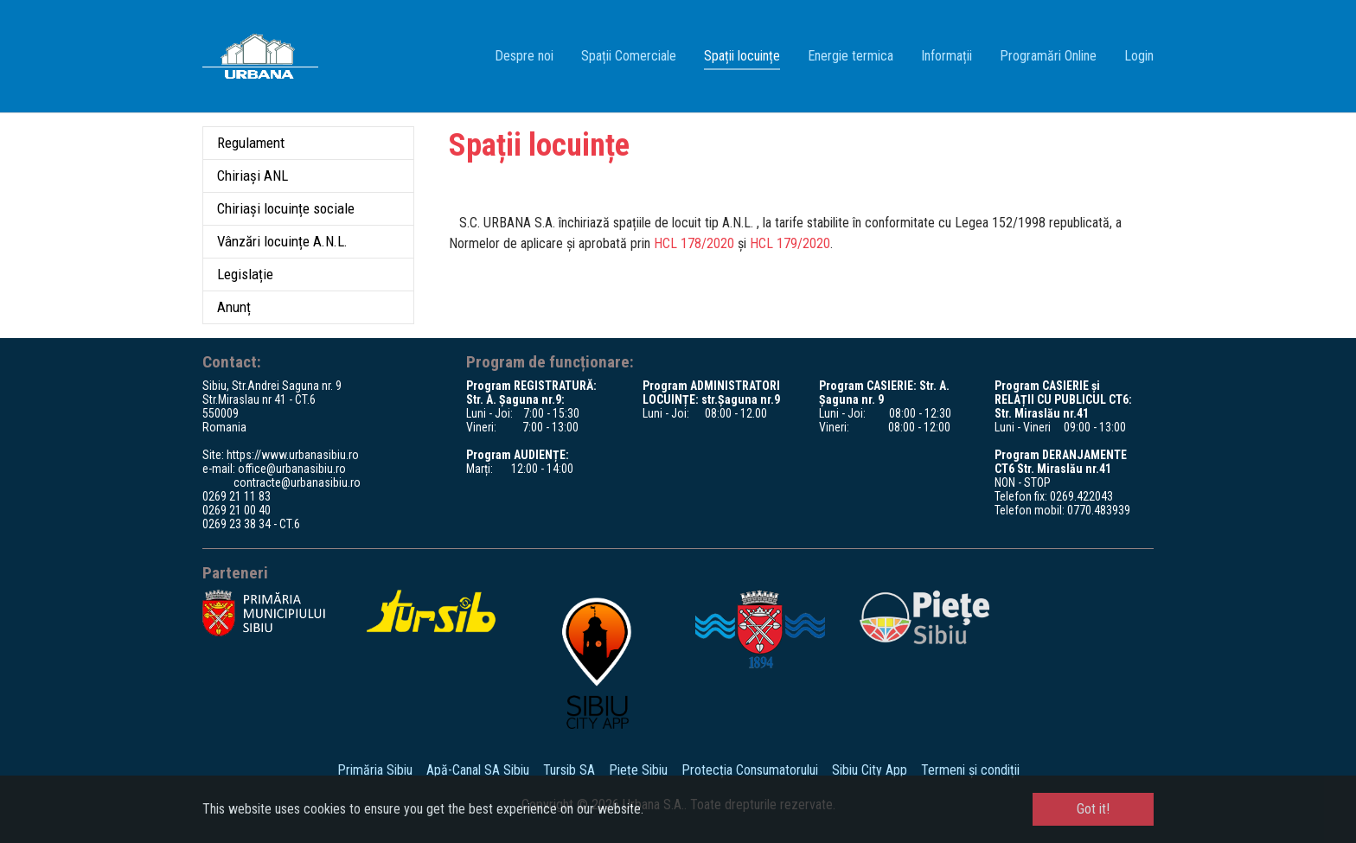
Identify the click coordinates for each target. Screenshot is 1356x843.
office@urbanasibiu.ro (292, 469)
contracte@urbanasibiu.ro (297, 482)
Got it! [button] (1093, 809)
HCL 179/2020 (790, 243)
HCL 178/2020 (694, 243)
